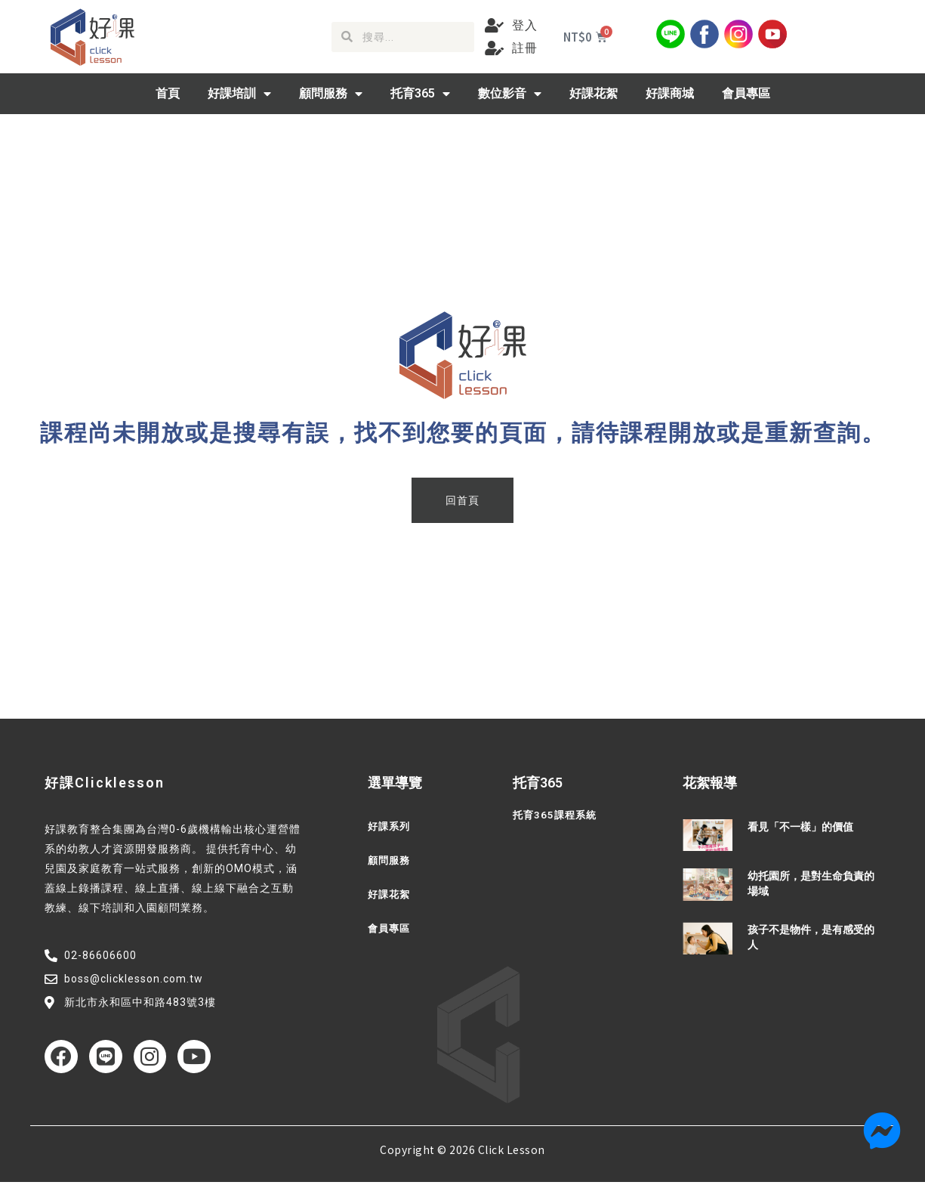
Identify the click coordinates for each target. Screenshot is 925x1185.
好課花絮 (593, 93)
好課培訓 (239, 94)
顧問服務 (330, 94)
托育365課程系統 (557, 815)
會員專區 (746, 93)
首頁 (168, 93)
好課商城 (670, 93)
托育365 (420, 94)
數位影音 (509, 94)
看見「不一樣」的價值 (800, 827)
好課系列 (390, 827)
